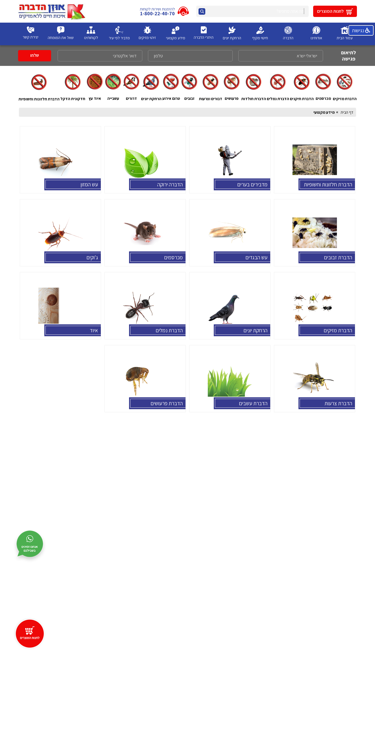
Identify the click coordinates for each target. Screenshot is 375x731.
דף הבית (347, 112)
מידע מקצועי (324, 112)
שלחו (34, 55)
